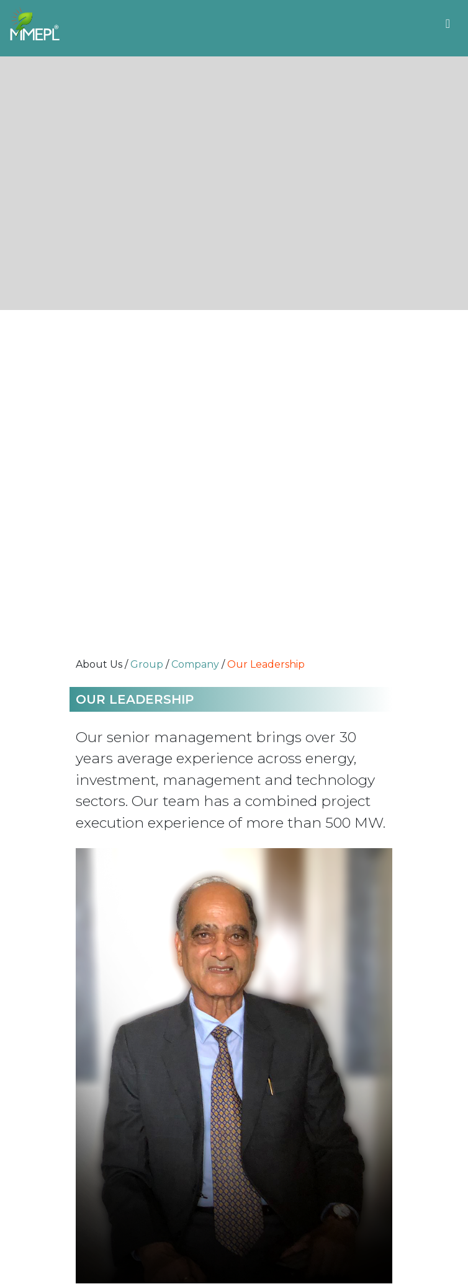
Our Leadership (266, 664)
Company (195, 664)
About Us (99, 664)
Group (146, 664)
